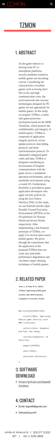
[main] (27, 26)
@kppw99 (31, 412)
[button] (3, 4)
